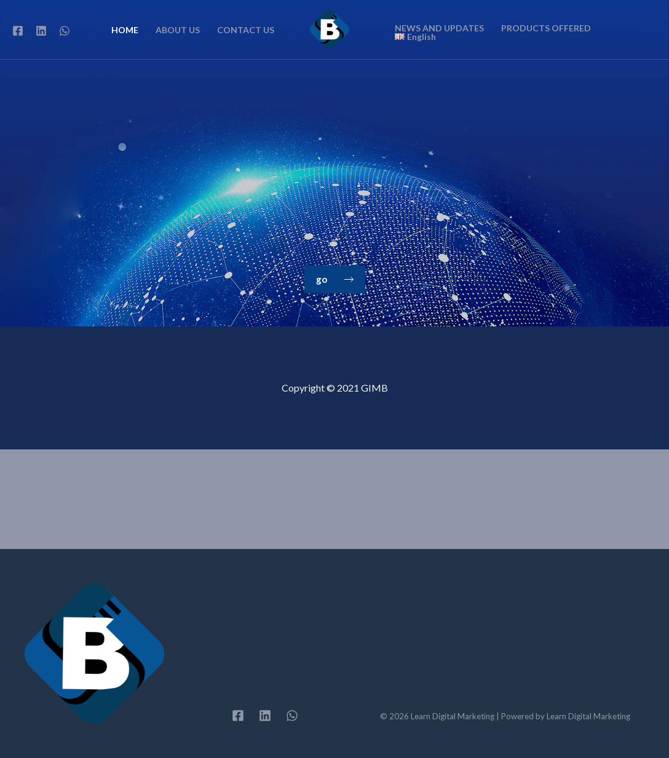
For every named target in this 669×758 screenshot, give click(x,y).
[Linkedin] (41, 30)
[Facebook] (17, 30)
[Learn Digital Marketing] (329, 28)
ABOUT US (178, 30)
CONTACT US (245, 30)
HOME (124, 30)
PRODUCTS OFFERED (546, 28)
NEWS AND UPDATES (439, 28)
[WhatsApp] (64, 30)
